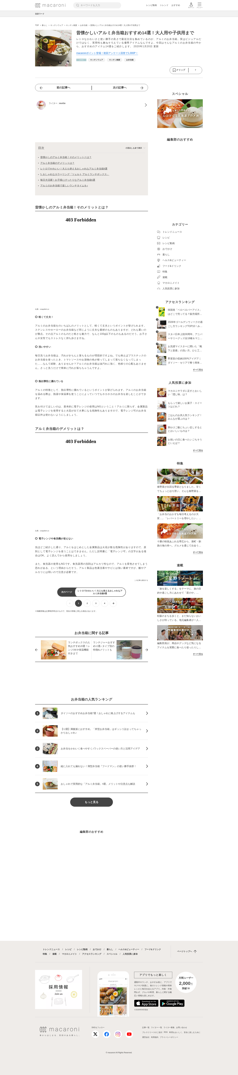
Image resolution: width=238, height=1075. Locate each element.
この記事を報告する (141, 580)
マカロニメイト (69, 954)
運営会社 (146, 1037)
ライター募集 (169, 1027)
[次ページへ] (113, 603)
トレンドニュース (51, 949)
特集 (45, 954)
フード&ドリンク (152, 949)
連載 (54, 954)
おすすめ (175, 5)
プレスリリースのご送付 (152, 1032)
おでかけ (97, 949)
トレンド (164, 5)
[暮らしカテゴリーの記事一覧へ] (81, 60)
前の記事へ (63, 87)
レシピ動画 (151, 5)
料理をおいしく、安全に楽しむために (184, 1032)
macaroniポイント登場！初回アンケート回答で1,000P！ (107, 53)
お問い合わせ (181, 1027)
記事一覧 (146, 1027)
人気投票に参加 (130, 954)
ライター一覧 (156, 1027)
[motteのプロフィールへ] (91, 105)
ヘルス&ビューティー (128, 949)
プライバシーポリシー (169, 1037)
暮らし (110, 949)
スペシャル (112, 954)
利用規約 (154, 1037)
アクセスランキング (91, 954)
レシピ (68, 949)
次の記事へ (120, 87)
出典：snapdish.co (42, 309)
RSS (166, 1032)
